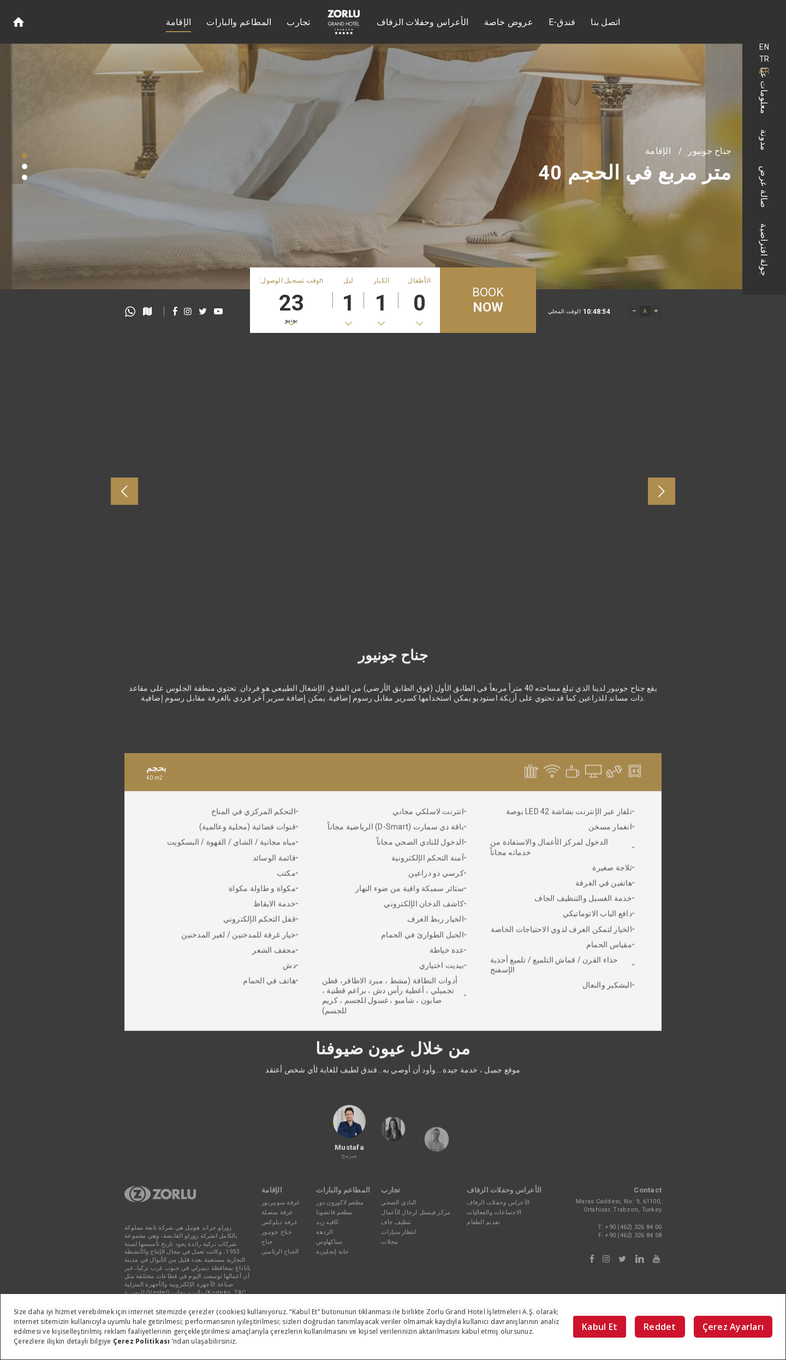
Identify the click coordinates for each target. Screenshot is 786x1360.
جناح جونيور (709, 151)
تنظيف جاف (396, 1222)
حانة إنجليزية (332, 1251)
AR (764, 71)
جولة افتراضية (764, 249)
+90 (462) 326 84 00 (633, 1227)
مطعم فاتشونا (334, 1212)
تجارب (298, 22)
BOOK (488, 300)
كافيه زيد (327, 1222)
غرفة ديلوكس (279, 1222)
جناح (267, 1241)
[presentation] (124, 491)
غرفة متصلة (277, 1212)
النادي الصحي (398, 1202)
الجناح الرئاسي (280, 1251)
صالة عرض (764, 187)
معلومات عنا (764, 90)
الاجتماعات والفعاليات (494, 1212)
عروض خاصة (508, 22)
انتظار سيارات (398, 1232)
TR (764, 59)
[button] (24, 155)
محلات (389, 1241)
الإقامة (179, 22)
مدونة (764, 140)
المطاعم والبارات (238, 22)
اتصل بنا (605, 22)
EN (764, 47)
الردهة (324, 1232)
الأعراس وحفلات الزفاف (423, 22)
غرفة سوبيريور (280, 1202)
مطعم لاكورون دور (340, 1202)
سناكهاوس (329, 1241)
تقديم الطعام (483, 1222)
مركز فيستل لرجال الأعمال (415, 1212)
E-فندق (562, 22)
